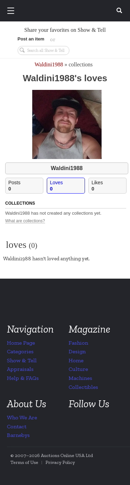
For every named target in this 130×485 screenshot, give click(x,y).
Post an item (31, 38)
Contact (16, 426)
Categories (20, 351)
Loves (67, 186)
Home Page (21, 342)
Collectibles (83, 387)
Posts (25, 186)
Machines (80, 378)
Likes (109, 186)
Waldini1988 (49, 64)
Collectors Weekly (66, 11)
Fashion (78, 342)
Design (77, 351)
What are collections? (25, 221)
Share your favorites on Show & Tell (65, 30)
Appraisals (20, 369)
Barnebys (18, 435)
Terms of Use (24, 462)
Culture (78, 369)
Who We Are (22, 417)
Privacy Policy (60, 462)
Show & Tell (22, 360)
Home (76, 360)
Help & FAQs (23, 378)
